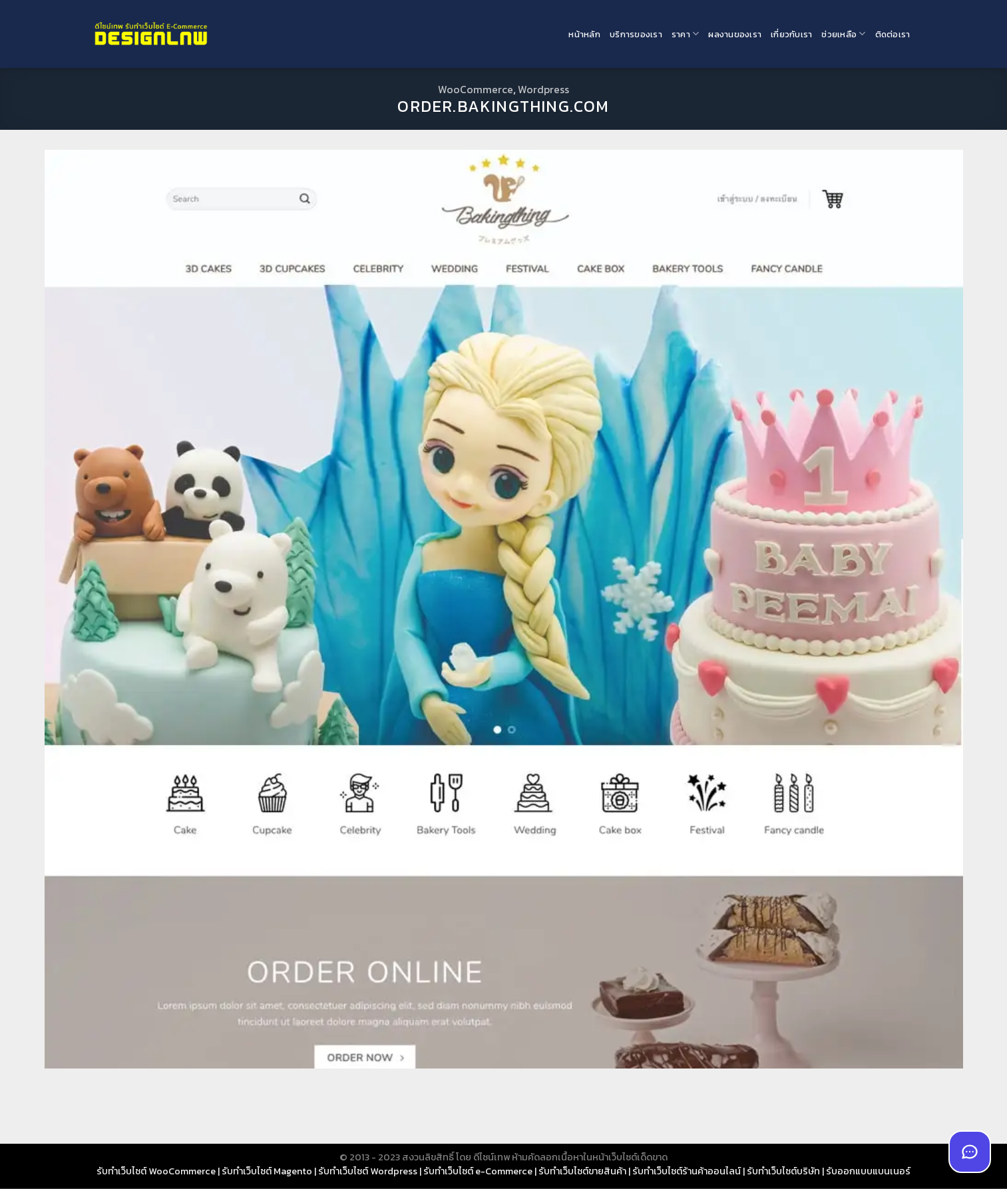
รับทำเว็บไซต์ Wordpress (367, 1171)
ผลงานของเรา (734, 34)
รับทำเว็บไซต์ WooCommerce (156, 1171)
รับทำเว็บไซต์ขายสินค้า (582, 1171)
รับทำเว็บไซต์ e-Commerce (477, 1171)
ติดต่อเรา (892, 34)
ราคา (685, 33)
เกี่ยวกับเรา (791, 34)
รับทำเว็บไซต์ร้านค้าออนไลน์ (686, 1171)
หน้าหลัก (584, 34)
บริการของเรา (636, 34)
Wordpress (543, 89)
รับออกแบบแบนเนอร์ (868, 1171)
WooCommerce (475, 89)
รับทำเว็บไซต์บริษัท (783, 1171)
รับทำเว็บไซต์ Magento (267, 1171)
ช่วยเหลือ (843, 33)
